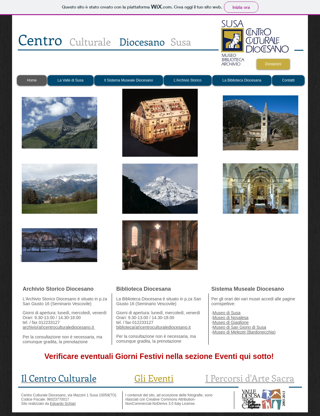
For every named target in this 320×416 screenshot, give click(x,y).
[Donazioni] (273, 64)
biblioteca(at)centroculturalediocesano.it (153, 327)
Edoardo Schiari (62, 404)
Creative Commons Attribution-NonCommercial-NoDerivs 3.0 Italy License (160, 401)
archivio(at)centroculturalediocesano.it (58, 327)
